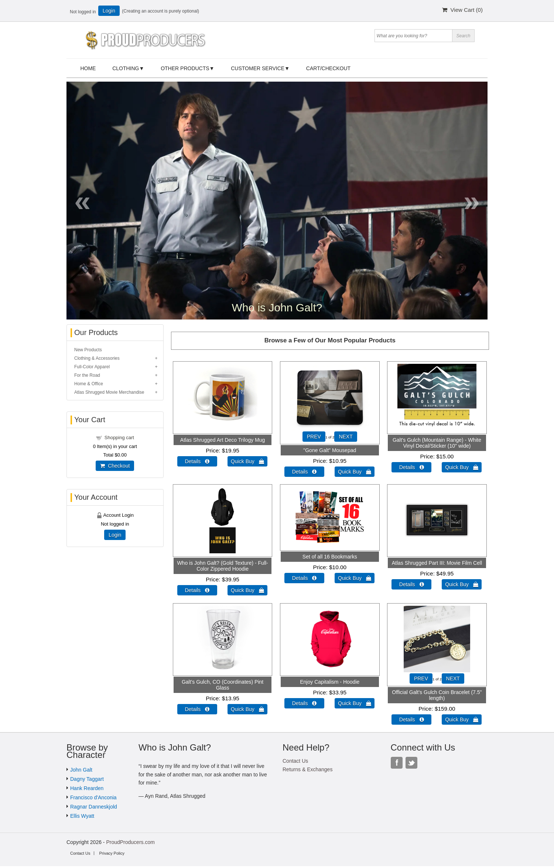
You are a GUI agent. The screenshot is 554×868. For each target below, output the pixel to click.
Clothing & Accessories (97, 358)
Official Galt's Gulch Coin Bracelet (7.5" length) (437, 695)
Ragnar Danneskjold (93, 807)
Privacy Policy (111, 853)
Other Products (185, 68)
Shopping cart (119, 437)
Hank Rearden (86, 788)
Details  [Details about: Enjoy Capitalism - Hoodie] (304, 703)
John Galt (81, 770)
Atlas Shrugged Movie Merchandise (109, 392)
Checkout (115, 465)
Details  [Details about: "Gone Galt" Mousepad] (304, 471)
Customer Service (257, 68)
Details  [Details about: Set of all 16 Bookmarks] (304, 578)
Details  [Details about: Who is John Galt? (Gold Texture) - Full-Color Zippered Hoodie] (197, 590)
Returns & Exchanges (307, 769)
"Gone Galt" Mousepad (329, 450)
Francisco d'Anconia (93, 797)
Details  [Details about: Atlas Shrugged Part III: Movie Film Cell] (411, 584)
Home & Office (88, 383)
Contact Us (295, 761)
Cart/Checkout (328, 68)
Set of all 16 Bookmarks (329, 557)
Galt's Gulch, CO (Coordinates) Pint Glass (222, 685)
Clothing (125, 68)
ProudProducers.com (130, 842)
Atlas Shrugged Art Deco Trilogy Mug (222, 440)
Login (109, 10)
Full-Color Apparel (92, 366)
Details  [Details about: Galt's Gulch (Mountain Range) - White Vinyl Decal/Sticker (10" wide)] (411, 467)
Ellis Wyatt (82, 816)
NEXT (345, 436)
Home (88, 68)
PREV (314, 436)
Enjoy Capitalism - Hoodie (329, 682)
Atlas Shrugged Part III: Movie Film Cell (437, 563)
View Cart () (462, 10)
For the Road (87, 375)
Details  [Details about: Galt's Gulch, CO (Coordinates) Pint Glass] (197, 709)
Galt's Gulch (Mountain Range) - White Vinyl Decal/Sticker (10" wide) (437, 443)
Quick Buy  (247, 461)
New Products (88, 349)
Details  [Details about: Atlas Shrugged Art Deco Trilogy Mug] (197, 461)
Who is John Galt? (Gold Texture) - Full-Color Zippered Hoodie (222, 566)
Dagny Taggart (87, 779)
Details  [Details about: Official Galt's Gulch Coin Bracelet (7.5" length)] (411, 719)
